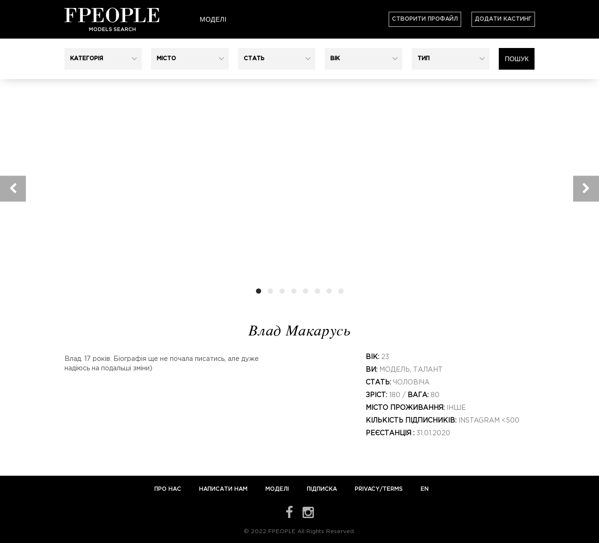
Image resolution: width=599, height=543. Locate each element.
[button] (103, 59)
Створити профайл (425, 19)
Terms (393, 489)
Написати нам (224, 489)
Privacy (367, 489)
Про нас (168, 489)
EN (425, 489)
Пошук (517, 59)
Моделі (213, 19)
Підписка (322, 489)
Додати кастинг (503, 19)
